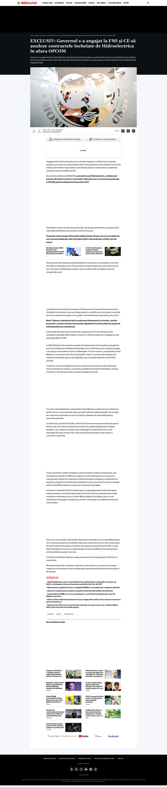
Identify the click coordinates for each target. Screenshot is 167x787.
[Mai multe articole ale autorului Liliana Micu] (34, 131)
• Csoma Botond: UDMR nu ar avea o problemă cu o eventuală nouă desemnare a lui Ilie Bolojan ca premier (80, 595)
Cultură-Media (114, 3)
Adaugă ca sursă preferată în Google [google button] (64, 139)
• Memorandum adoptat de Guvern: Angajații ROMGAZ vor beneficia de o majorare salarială (82, 588)
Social (92, 3)
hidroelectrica (68, 614)
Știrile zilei (47, 3)
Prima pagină (34, 35)
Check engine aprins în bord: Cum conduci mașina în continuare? (55, 726)
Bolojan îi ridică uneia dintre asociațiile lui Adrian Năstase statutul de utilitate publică (55, 685)
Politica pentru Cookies (67, 758)
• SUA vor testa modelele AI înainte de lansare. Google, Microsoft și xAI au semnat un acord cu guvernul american (83, 601)
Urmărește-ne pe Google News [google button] (102, 139)
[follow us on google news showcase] (68, 736)
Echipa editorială (49, 758)
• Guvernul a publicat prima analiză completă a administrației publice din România (79, 591)
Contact (121, 758)
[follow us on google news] (53, 736)
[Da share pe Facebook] (123, 131)
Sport (126, 3)
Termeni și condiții (84, 758)
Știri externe (80, 3)
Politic (69, 3)
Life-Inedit (101, 3)
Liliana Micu (46, 132)
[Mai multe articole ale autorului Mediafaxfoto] (39, 131)
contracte (50, 614)
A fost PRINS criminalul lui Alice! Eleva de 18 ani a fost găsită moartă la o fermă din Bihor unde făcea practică (54, 699)
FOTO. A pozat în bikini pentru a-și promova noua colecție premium (94, 699)
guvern (59, 614)
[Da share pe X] (128, 131)
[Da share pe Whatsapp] (133, 131)
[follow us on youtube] (83, 736)
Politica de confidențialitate (104, 758)
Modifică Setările (83, 763)
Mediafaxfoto (56, 132)
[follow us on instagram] (98, 736)
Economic (59, 3)
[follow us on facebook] (113, 736)
